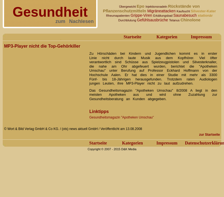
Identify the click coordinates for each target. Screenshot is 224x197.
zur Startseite (209, 135)
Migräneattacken (161, 11)
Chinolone (191, 20)
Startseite (133, 36)
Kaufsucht (184, 11)
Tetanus (175, 20)
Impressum (201, 36)
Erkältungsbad (163, 15)
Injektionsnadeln (157, 6)
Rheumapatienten (118, 15)
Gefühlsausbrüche (153, 20)
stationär (205, 15)
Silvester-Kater (203, 11)
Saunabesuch (185, 15)
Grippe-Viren (142, 15)
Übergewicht (128, 6)
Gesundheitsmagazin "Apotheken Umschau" (121, 117)
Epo (141, 6)
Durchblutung (127, 20)
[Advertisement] (45, 84)
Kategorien (167, 36)
